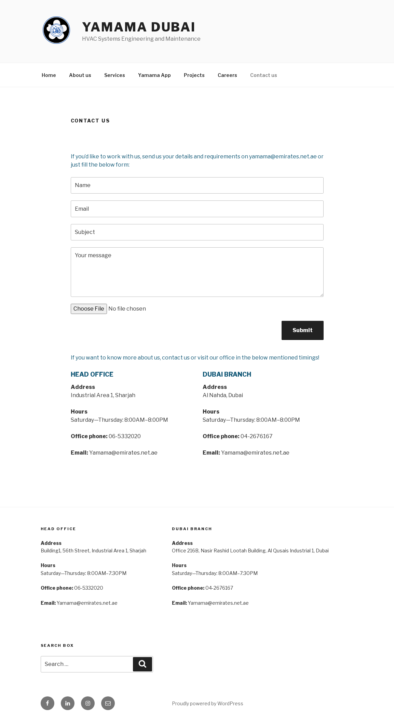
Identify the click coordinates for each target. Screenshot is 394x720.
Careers (227, 75)
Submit (303, 330)
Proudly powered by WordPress (207, 703)
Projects (194, 75)
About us (80, 75)
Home (49, 75)
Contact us (263, 75)
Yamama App (154, 75)
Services (114, 75)
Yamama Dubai (139, 27)
